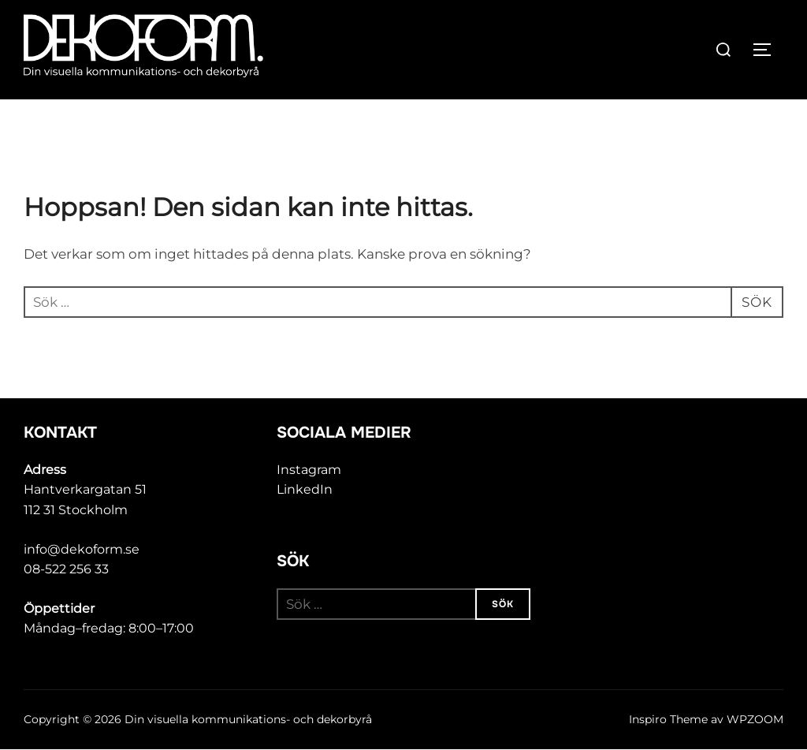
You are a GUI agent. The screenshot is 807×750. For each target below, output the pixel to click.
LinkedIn (305, 489)
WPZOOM (755, 719)
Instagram (309, 469)
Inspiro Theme (668, 719)
